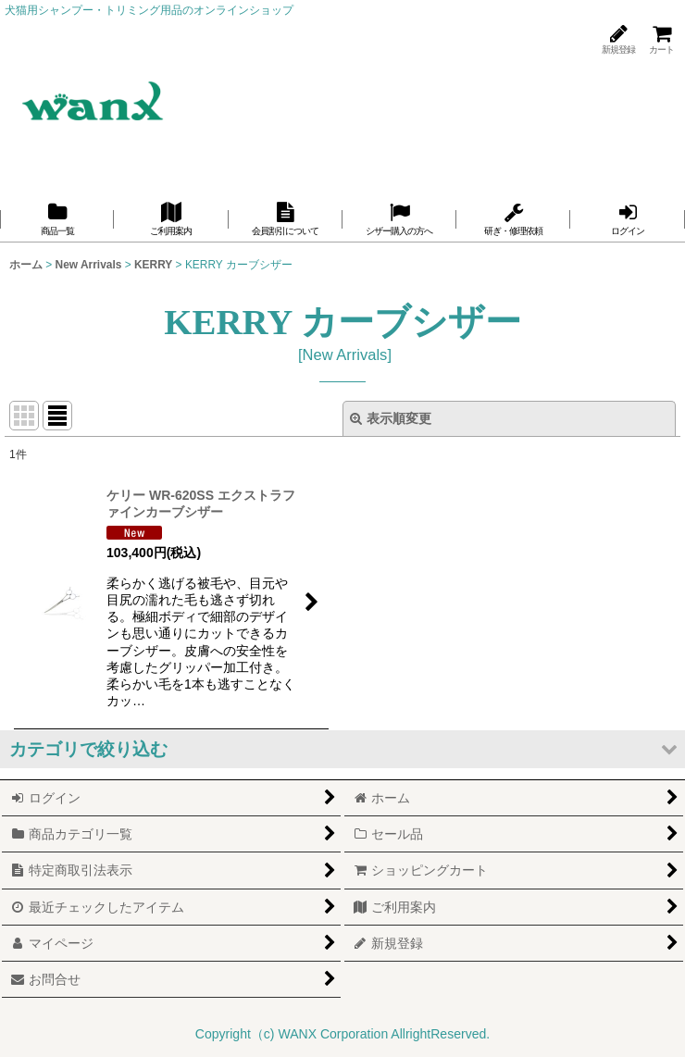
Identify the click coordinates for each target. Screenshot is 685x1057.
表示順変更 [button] (390, 418)
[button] (342, 749)
